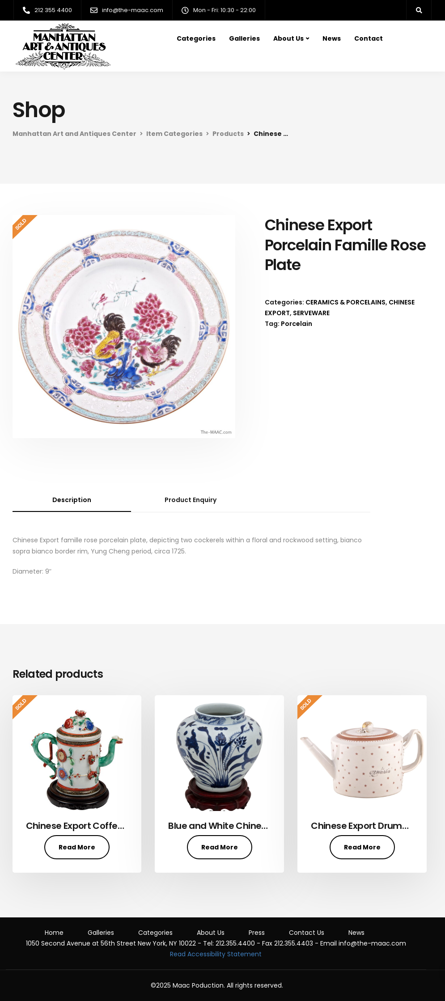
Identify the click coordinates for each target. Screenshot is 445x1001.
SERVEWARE (311, 312)
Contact (368, 38)
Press (257, 932)
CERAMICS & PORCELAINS (345, 302)
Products (228, 133)
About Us (288, 38)
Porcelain (296, 323)
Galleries (244, 38)
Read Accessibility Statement (216, 954)
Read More (77, 847)
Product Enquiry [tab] (190, 499)
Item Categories (174, 133)
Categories (196, 38)
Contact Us (306, 932)
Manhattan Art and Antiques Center (74, 133)
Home (54, 932)
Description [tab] (71, 499)
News (331, 38)
